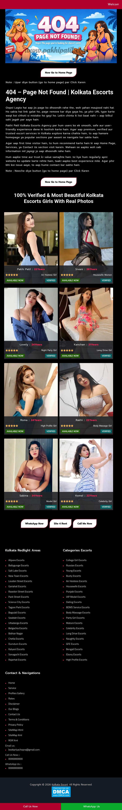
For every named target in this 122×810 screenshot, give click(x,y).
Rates (11, 702)
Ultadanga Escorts (18, 626)
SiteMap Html (15, 733)
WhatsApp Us (91, 806)
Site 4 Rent (60, 526)
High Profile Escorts (76, 663)
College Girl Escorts (76, 563)
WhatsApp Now (32, 526)
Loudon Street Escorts (20, 584)
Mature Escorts (74, 626)
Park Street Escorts (18, 600)
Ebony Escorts (73, 658)
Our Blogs (13, 712)
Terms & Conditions (18, 723)
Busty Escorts (73, 579)
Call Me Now (87, 526)
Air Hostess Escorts (76, 584)
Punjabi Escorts (74, 595)
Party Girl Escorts (75, 621)
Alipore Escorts (16, 563)
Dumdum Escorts (17, 647)
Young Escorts (73, 574)
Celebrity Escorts (75, 631)
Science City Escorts (19, 605)
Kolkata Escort (60, 788)
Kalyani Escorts (16, 652)
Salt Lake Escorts (17, 574)
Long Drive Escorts (76, 637)
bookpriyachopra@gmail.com (24, 753)
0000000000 (15, 762)
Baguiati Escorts (17, 616)
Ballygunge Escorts (18, 569)
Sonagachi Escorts (18, 658)
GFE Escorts (72, 647)
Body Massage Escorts (78, 616)
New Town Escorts (18, 579)
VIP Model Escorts (75, 600)
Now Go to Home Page (58, 73)
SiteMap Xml (15, 738)
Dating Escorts (74, 605)
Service (12, 691)
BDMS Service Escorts (78, 610)
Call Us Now (30, 806)
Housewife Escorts (76, 590)
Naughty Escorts (75, 642)
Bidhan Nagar (15, 637)
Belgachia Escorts (17, 631)
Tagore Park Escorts (19, 610)
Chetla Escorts (16, 642)
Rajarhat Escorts (17, 663)
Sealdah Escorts (16, 621)
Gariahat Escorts (17, 590)
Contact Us (14, 717)
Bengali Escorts (74, 652)
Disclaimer (14, 707)
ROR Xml (13, 744)
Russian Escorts (74, 569)
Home (11, 686)
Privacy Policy (15, 728)
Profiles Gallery (16, 696)
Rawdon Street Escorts (20, 595)
